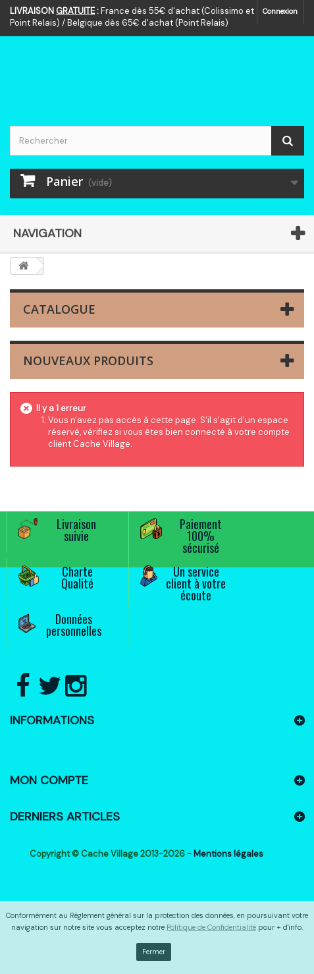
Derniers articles (65, 816)
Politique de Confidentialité (211, 927)
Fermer (153, 951)
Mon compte (49, 780)
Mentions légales (228, 853)
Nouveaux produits (88, 360)
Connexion (280, 11)
